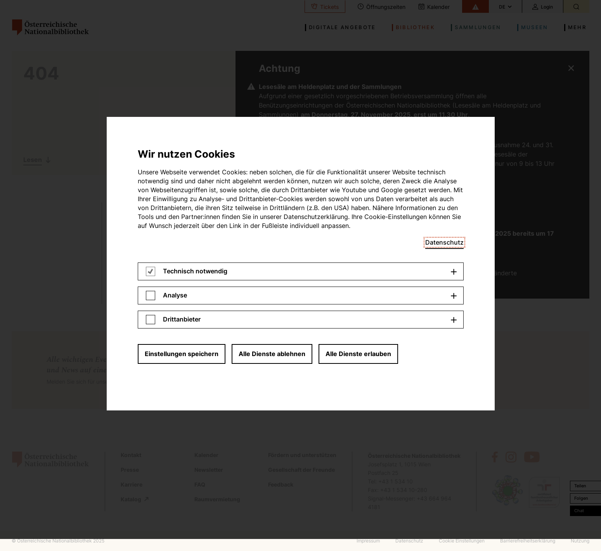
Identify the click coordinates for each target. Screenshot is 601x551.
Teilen (580, 485)
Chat (579, 510)
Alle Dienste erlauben (358, 129)
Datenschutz (444, 18)
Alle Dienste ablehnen (272, 129)
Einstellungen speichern (181, 129)
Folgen (581, 498)
